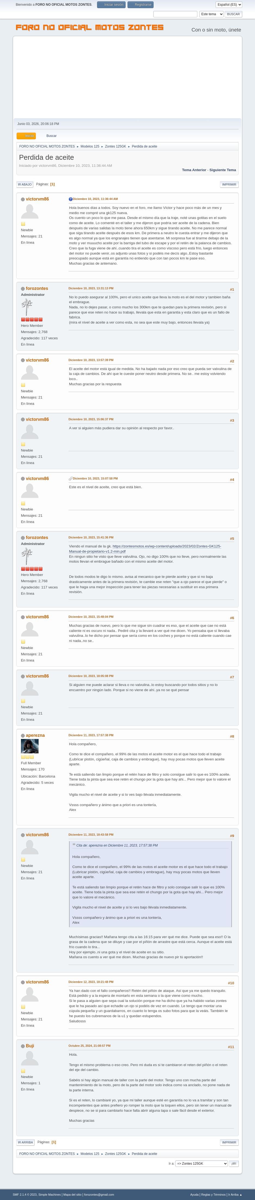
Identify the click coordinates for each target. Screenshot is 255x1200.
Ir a (171, 1163)
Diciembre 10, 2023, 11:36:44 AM (95, 198)
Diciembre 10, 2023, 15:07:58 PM (95, 478)
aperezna (35, 735)
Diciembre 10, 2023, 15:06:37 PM (91, 419)
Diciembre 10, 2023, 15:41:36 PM (91, 537)
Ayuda (194, 1194)
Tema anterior (194, 170)
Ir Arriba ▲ (235, 1194)
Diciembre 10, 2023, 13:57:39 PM (91, 360)
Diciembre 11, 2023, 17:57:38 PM (91, 735)
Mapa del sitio (72, 1194)
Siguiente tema (223, 170)
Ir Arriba (25, 1142)
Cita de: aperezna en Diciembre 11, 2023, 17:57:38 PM (117, 845)
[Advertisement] (127, 77)
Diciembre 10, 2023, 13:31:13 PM (91, 288)
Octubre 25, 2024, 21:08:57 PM (90, 1045)
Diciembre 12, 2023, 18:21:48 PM (91, 981)
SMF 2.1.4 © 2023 (25, 1194)
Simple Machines (49, 1194)
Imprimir (229, 184)
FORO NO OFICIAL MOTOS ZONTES (90, 28)
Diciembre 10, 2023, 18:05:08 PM (91, 676)
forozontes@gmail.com (99, 1194)
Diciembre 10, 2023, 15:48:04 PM (91, 616)
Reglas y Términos (213, 1194)
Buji (30, 1046)
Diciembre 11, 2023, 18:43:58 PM (91, 834)
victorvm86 (37, 199)
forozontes (37, 288)
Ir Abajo (25, 184)
